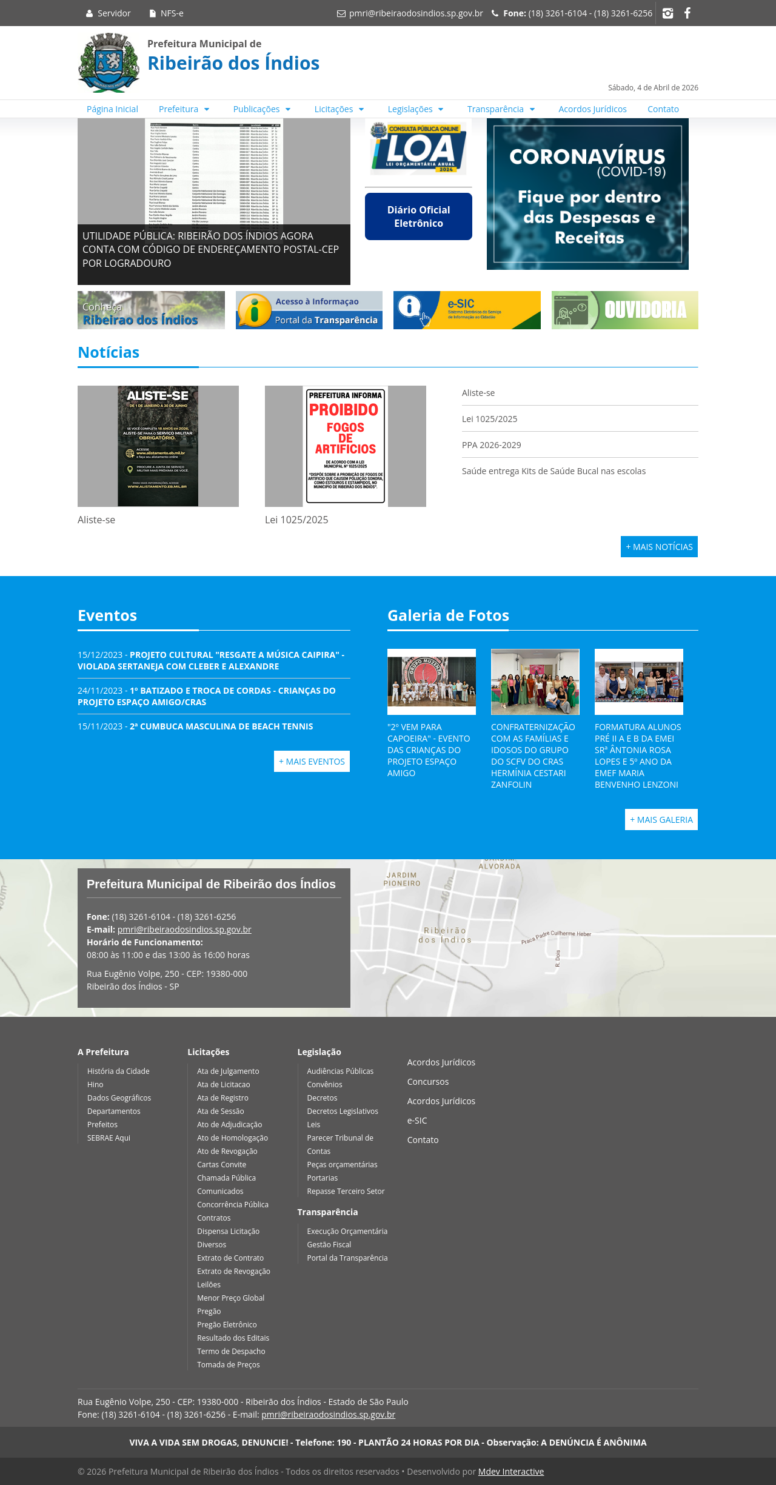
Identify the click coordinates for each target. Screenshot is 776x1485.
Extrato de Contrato (230, 1258)
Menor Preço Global (230, 1298)
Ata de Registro (223, 1098)
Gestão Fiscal (329, 1244)
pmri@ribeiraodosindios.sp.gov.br (416, 13)
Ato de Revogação (227, 1151)
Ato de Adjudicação (229, 1124)
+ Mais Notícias (659, 546)
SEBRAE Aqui (108, 1138)
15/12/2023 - (211, 660)
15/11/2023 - (195, 726)
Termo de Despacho (231, 1351)
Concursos (428, 1081)
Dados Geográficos (119, 1098)
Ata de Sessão (220, 1111)
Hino (95, 1084)
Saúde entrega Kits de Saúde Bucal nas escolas (554, 471)
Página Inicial (112, 109)
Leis (314, 1124)
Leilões (209, 1284)
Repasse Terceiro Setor (346, 1191)
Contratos (213, 1218)
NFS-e (165, 13)
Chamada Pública (226, 1178)
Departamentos (114, 1111)
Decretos (322, 1098)
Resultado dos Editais (233, 1338)
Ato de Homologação (232, 1138)
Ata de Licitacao (223, 1084)
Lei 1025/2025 (490, 418)
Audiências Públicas (340, 1071)
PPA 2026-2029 (491, 445)
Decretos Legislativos (342, 1111)
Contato (663, 109)
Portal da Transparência (347, 1258)
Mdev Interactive (511, 1471)
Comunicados (220, 1191)
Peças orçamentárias (342, 1164)
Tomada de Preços (228, 1364)
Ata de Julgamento (228, 1071)
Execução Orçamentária (347, 1231)
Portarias (322, 1178)
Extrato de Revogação (233, 1271)
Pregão (209, 1311)
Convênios (325, 1084)
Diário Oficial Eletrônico (418, 216)
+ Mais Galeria (661, 819)
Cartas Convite (221, 1164)
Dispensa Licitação (228, 1231)
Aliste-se (478, 392)
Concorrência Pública (233, 1204)
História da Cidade (118, 1071)
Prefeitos (102, 1124)
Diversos (211, 1244)
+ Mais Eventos (312, 761)
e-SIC (417, 1120)
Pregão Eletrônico (227, 1324)
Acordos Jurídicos (593, 109)
